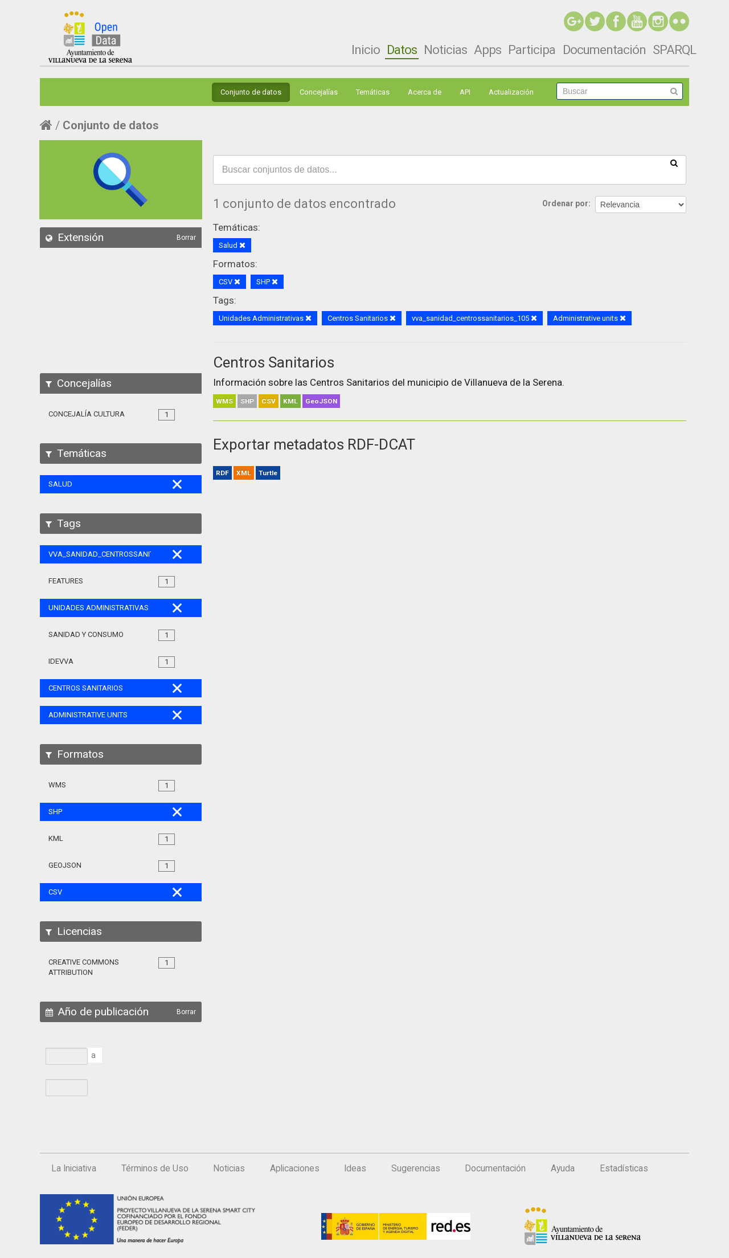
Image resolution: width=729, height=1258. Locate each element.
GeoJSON (321, 401)
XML (243, 473)
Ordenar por (565, 203)
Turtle (268, 473)
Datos (402, 49)
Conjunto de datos (250, 92)
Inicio (365, 49)
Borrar (186, 238)
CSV (268, 401)
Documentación (604, 49)
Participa (531, 49)
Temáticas (373, 92)
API (465, 92)
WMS (224, 401)
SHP (247, 401)
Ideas (355, 1168)
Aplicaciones (295, 1168)
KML (290, 401)
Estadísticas (624, 1168)
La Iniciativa (73, 1168)
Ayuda (563, 1168)
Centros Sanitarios (273, 362)
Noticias (445, 49)
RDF (222, 473)
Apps (487, 49)
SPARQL (674, 49)
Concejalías (319, 92)
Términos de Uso (155, 1168)
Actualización (511, 92)
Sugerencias (415, 1168)
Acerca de (424, 92)
